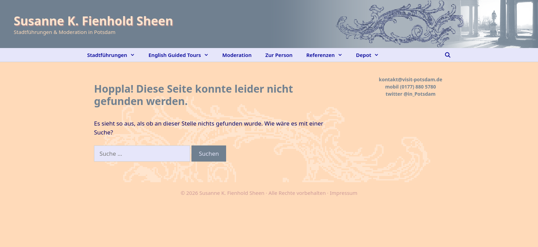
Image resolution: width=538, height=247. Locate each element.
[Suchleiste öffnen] (447, 55)
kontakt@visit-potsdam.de (410, 79)
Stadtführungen (114, 55)
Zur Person (278, 54)
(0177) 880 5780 (418, 86)
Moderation (237, 54)
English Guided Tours (182, 55)
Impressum (343, 192)
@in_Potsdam (419, 94)
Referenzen (327, 55)
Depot (371, 55)
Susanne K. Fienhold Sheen (93, 21)
